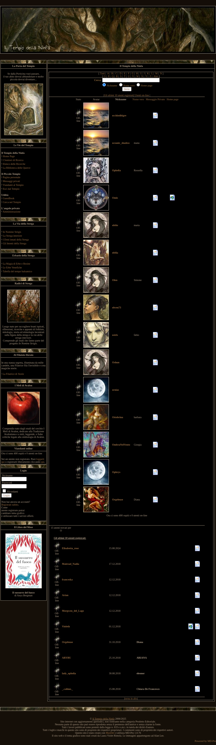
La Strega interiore (12, 235)
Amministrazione (11, 211)
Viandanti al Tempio (13, 185)
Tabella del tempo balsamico (17, 271)
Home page (173, 99)
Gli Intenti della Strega (14, 243)
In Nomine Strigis (12, 231)
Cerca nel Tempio (12, 202)
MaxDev (110, 732)
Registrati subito (10, 504)
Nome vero (138, 99)
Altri (155, 76)
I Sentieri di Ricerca (13, 160)
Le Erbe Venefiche (12, 267)
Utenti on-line (142, 95)
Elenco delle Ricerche (14, 164)
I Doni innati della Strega (16, 239)
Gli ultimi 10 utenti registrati (118, 95)
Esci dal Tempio (11, 188)
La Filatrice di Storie (13, 374)
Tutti (102, 73)
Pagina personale (11, 177)
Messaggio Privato (155, 99)
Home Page (9, 156)
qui (42, 461)
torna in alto (131, 698)
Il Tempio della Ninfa (103, 718)
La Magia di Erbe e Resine (16, 263)
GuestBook (8, 198)
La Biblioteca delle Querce (16, 167)
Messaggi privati (11, 181)
